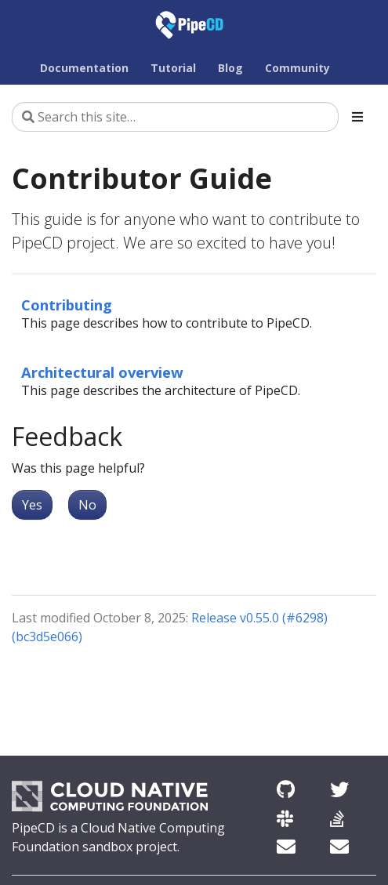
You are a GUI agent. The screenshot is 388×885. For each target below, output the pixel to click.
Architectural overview (102, 372)
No (87, 504)
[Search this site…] (175, 117)
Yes (32, 504)
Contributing (66, 304)
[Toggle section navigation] (357, 117)
